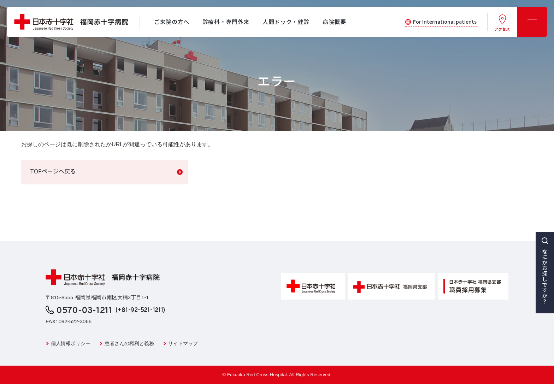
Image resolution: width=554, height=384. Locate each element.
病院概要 (334, 21)
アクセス (502, 29)
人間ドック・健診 (286, 21)
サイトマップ (183, 343)
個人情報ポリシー (70, 343)
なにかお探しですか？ (545, 276)
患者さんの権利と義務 (129, 343)
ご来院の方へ (171, 21)
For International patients (445, 21)
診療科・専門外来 (225, 21)
